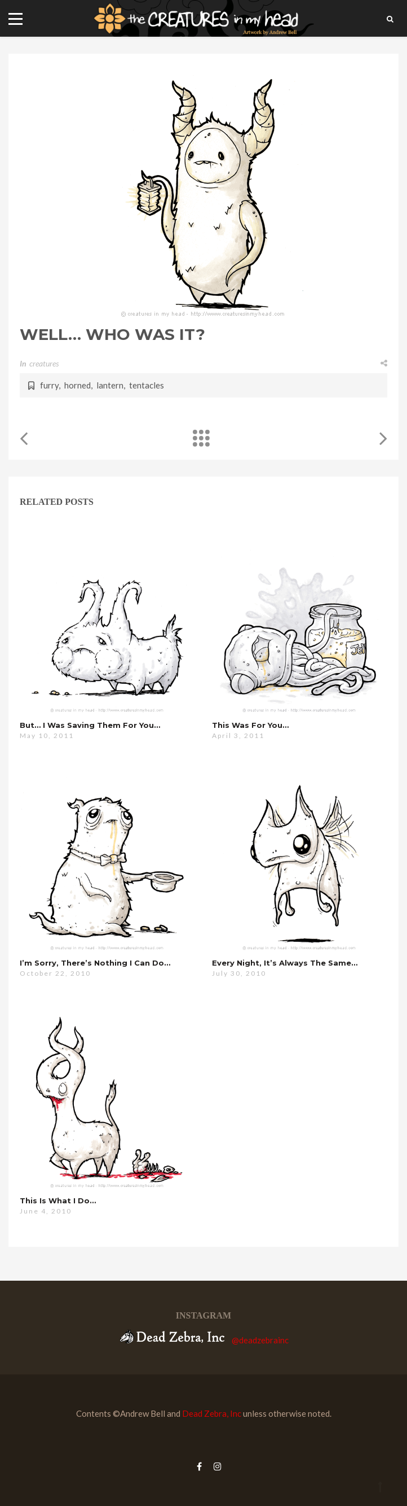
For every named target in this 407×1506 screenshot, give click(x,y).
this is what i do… (58, 1200)
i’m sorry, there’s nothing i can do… (95, 962)
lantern (109, 385)
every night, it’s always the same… (284, 962)
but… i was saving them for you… (90, 725)
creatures (44, 363)
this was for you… (250, 725)
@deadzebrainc (260, 1340)
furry (49, 385)
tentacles (146, 385)
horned (77, 385)
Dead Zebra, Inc (211, 1413)
